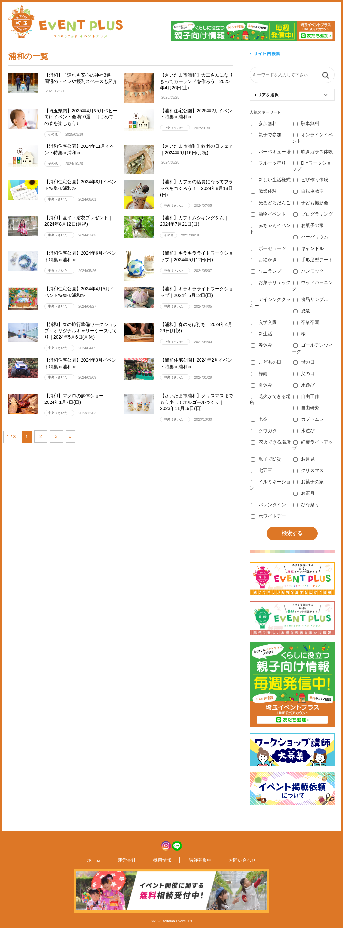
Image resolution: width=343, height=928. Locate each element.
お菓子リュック (271, 282)
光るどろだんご (271, 202)
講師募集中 (191, 860)
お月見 (304, 459)
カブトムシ (308, 419)
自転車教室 (308, 191)
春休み (261, 345)
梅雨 (259, 373)
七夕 (259, 419)
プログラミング (313, 214)
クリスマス (308, 470)
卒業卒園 (306, 322)
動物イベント (268, 214)
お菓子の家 (308, 225)
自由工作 (306, 396)
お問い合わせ (224, 860)
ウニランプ (266, 271)
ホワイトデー (268, 516)
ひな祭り (306, 504)
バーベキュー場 (271, 151)
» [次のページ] (78, 436)
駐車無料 (306, 123)
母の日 (304, 362)
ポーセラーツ (268, 248)
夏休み (261, 385)
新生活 (261, 333)
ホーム (112, 860)
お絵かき (264, 259)
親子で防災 (266, 459)
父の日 (304, 373)
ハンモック (308, 271)
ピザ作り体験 (310, 179)
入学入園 (264, 322)
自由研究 (306, 407)
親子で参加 (266, 134)
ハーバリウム (310, 236)
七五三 (261, 470)
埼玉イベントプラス (65, 21)
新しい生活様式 (271, 179)
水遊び (304, 385)
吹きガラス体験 (313, 151)
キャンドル (308, 248)
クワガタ (264, 430)
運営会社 (136, 860)
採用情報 (162, 860)
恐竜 (301, 310)
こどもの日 (266, 362)
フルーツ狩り (268, 163)
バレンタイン (268, 504)
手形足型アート (313, 259)
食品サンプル (310, 299)
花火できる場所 (271, 442)
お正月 (304, 493)
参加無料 (264, 123)
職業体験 (264, 191)
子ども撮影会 (310, 202)
